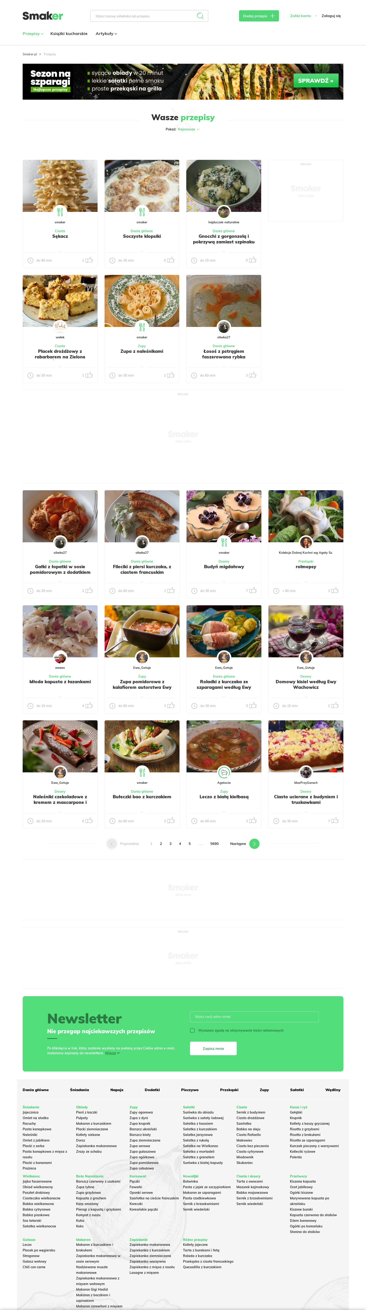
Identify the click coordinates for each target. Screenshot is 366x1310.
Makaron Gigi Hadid (92, 1289)
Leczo (27, 1245)
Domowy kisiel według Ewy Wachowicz (306, 684)
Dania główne (142, 231)
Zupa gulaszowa (143, 1151)
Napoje (116, 1089)
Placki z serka (33, 1146)
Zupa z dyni (139, 1118)
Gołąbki (296, 1112)
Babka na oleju (248, 1129)
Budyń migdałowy (224, 566)
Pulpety (82, 1118)
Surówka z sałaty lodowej (203, 1118)
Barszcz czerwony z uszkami (98, 1181)
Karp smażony (87, 1204)
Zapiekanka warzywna (148, 1261)
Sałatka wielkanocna (39, 1226)
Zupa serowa (140, 1146)
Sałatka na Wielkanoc (200, 1146)
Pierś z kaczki (86, 1112)
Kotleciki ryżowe (302, 1151)
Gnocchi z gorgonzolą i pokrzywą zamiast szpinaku (224, 239)
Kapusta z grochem (91, 1198)
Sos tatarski (32, 1221)
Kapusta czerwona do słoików (313, 1215)
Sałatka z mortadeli (199, 1151)
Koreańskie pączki (144, 1209)
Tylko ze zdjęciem (56, 144)
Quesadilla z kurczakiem (202, 1267)
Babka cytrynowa (36, 1209)
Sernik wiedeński (196, 1209)
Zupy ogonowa (141, 1112)
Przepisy (32, 33)
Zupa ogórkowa (142, 1157)
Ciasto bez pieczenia (252, 1146)
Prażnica (29, 1168)
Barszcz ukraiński (143, 1129)
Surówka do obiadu (198, 1112)
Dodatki (152, 1089)
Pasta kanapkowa (37, 1129)
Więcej (110, 1053)
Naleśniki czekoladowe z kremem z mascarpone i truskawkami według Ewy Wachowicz (60, 805)
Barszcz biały (140, 1135)
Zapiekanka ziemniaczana (150, 1256)
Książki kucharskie (69, 33)
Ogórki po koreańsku (306, 1226)
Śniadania (79, 1089)
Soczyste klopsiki (142, 236)
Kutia (80, 1221)
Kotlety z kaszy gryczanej (310, 1123)
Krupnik (296, 1118)
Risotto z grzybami (304, 1129)
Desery (223, 561)
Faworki (136, 1187)
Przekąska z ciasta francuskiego (208, 1261)
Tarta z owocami (249, 1181)
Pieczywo (190, 1089)
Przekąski (305, 561)
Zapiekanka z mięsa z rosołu (152, 1267)
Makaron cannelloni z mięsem (99, 1306)
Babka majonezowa (252, 1193)
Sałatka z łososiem (198, 1123)
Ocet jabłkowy (301, 1187)
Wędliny (333, 1089)
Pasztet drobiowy (36, 1193)
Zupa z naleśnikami (141, 351)
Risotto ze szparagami (307, 1140)
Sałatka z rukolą (196, 1140)
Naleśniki (30, 1135)
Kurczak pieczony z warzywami (314, 1146)
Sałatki (297, 1089)
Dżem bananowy (303, 1221)
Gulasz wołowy (34, 1261)
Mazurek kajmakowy (252, 1187)
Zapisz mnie (213, 1048)
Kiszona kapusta (303, 1181)
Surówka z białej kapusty (203, 1163)
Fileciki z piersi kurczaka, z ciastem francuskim (142, 569)
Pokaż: (183, 129)
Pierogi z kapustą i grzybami (98, 1209)
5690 (214, 843)
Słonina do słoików (305, 1232)
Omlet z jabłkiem (36, 1140)
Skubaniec (244, 1163)
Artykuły (106, 33)
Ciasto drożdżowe (250, 1118)
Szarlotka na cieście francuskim (154, 1198)
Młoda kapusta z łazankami (60, 681)
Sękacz (60, 236)
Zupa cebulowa (142, 1168)
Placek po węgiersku (39, 1250)
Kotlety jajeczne (195, 1245)
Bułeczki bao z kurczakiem (142, 796)
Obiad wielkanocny (38, 1187)
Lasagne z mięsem (144, 1273)
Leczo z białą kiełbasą (224, 796)
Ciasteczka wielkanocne (41, 1198)
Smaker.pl (30, 54)
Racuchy (29, 1123)
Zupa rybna (85, 1187)
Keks (80, 1226)
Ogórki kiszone (301, 1193)
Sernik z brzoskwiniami (201, 1204)
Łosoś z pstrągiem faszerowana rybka (223, 354)
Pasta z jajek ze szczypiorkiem (207, 1187)
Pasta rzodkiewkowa (199, 1198)
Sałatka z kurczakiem (200, 1129)
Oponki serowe (141, 1193)
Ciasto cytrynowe (250, 1151)
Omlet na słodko (36, 1118)
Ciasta (60, 231)
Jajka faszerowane (37, 1181)
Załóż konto (300, 16)
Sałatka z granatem (199, 1157)
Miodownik (244, 1157)
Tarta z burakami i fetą (201, 1250)
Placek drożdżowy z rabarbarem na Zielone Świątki (60, 356)
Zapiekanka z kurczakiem (150, 1250)
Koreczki (136, 1204)
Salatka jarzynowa (198, 1135)
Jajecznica (31, 1112)
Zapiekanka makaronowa (96, 1146)
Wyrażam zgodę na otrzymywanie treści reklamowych (237, 1030)
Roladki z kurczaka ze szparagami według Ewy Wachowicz (224, 687)
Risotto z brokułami (305, 1135)
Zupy (142, 346)
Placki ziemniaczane (92, 1129)
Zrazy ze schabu (89, 1151)
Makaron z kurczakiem (93, 1123)
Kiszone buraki (301, 1209)
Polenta (296, 1157)
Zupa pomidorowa (144, 1163)
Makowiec (244, 1140)
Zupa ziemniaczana (145, 1140)
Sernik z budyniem (250, 1112)
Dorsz (80, 1140)
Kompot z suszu (88, 1215)
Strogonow (31, 1256)
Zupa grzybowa (88, 1193)
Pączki (135, 1181)
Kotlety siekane (88, 1135)
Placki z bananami (37, 1163)
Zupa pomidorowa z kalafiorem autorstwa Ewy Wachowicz (142, 687)
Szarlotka (243, 1123)
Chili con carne (34, 1267)
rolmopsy (306, 566)
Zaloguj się (331, 16)
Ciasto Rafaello (248, 1135)
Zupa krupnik (140, 1123)
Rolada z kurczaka (197, 1256)
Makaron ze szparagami (202, 1193)
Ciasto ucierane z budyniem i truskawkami (306, 799)
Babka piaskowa (36, 1215)
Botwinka (190, 1181)
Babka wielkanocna (38, 1204)
